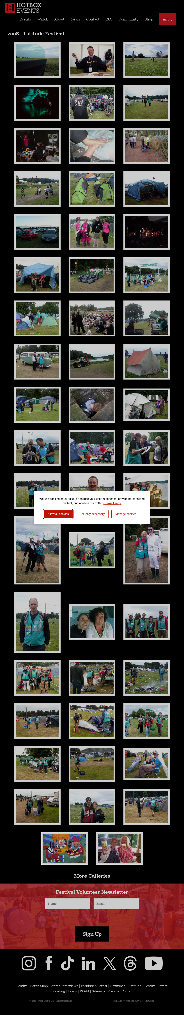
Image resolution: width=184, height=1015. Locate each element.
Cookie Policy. (112, 503)
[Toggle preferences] (125, 514)
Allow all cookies (58, 513)
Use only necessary (92, 513)
